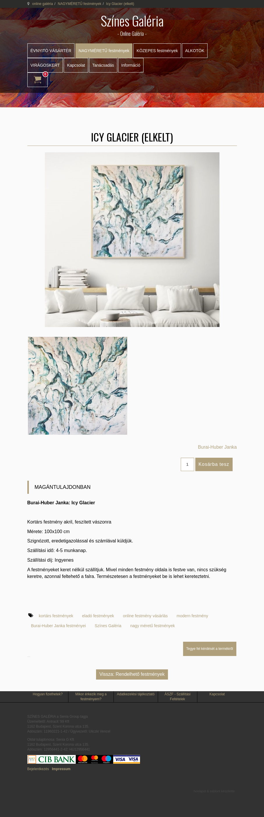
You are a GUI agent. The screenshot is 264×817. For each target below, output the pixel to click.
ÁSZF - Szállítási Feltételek (177, 696)
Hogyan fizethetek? (48, 694)
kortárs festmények (56, 615)
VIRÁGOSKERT (45, 65)
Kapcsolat (76, 65)
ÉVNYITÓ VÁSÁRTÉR (51, 50)
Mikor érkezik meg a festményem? (91, 696)
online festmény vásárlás (145, 615)
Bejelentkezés (38, 769)
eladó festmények (98, 615)
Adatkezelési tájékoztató (135, 694)
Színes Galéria (108, 625)
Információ (130, 65)
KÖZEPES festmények (157, 50)
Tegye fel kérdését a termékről (209, 649)
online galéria (42, 4)
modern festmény (192, 615)
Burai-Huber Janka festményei (58, 625)
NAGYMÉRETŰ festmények (79, 4)
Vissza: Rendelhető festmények (132, 674)
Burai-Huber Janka (217, 447)
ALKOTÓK (194, 50)
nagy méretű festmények (152, 625)
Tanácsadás (103, 65)
